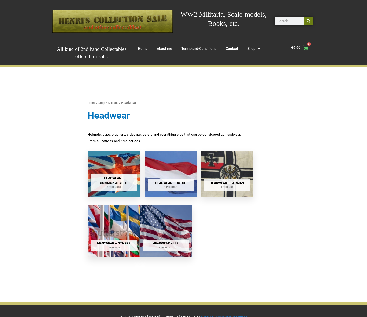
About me (164, 49)
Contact (232, 49)
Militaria (115, 103)
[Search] (308, 21)
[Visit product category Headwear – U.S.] (110, 221)
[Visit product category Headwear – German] (208, 171)
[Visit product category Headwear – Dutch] (159, 171)
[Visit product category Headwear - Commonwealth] (110, 171)
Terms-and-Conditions (198, 49)
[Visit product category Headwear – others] (257, 171)
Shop (253, 49)
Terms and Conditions (232, 304)
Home (142, 49)
